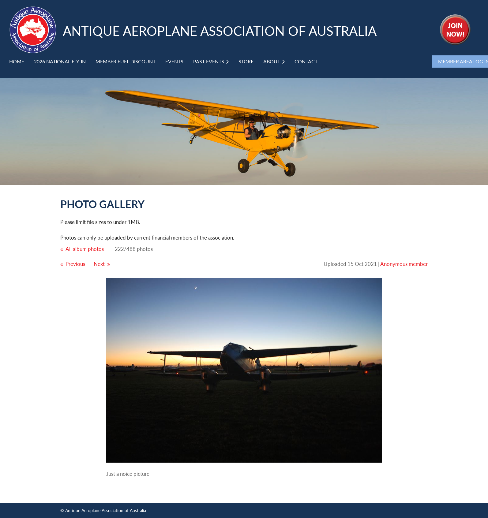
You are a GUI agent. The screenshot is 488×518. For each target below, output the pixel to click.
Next (99, 264)
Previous (75, 264)
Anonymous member (404, 264)
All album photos (85, 249)
